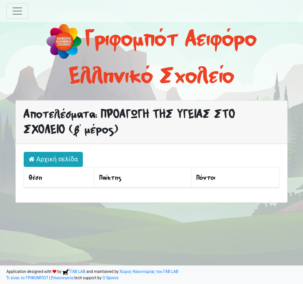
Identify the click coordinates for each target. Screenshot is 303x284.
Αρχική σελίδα (53, 159)
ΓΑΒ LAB (73, 271)
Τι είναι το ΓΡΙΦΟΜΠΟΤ (27, 278)
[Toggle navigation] (17, 11)
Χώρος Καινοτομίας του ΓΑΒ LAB (149, 271)
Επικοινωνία (62, 278)
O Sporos (111, 278)
